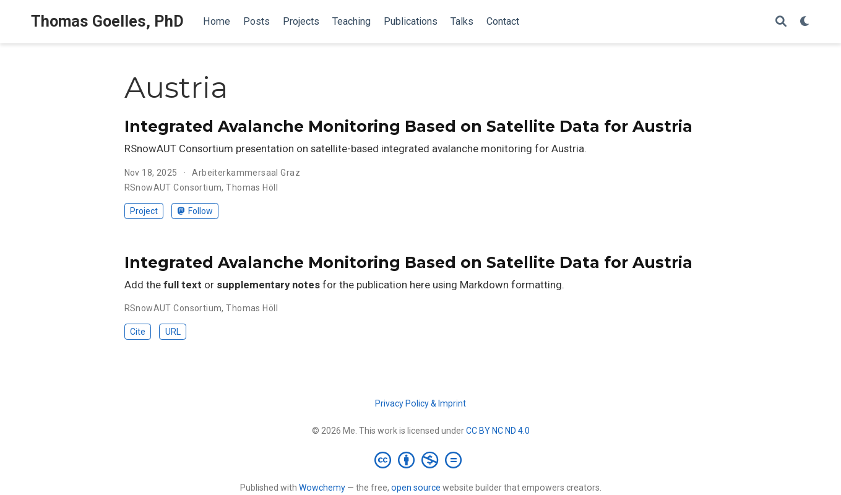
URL (173, 332)
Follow (195, 211)
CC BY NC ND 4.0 (498, 431)
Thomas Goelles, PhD (107, 21)
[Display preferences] (805, 22)
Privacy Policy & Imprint (420, 403)
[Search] (781, 22)
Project (144, 211)
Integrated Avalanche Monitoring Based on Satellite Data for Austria (408, 126)
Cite (137, 332)
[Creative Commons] (420, 460)
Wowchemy (322, 488)
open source (416, 488)
